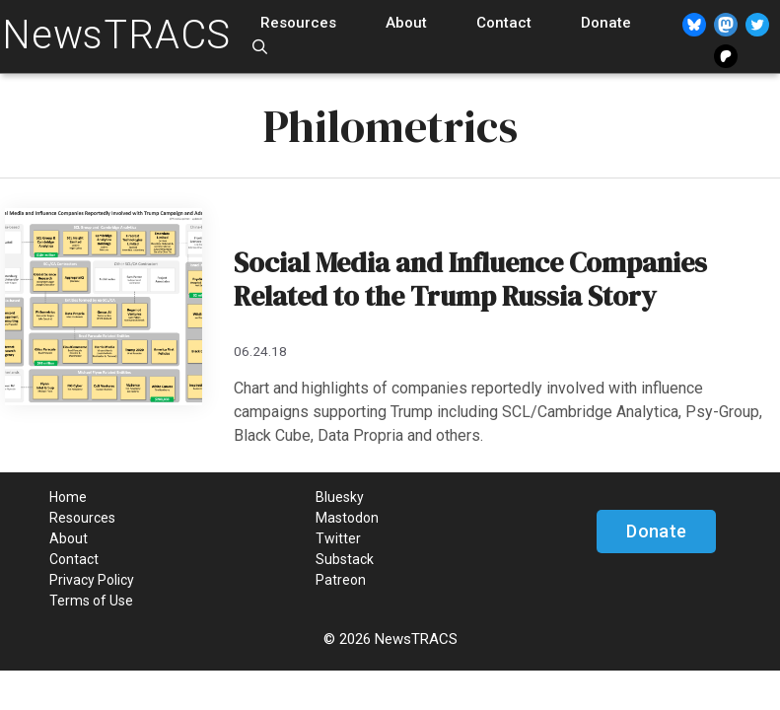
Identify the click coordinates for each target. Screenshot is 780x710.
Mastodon (347, 518)
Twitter (338, 538)
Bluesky (340, 497)
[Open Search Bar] (260, 48)
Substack (345, 559)
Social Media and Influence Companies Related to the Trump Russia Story (470, 279)
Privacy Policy (91, 580)
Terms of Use (91, 600)
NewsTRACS (116, 35)
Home (68, 497)
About (406, 23)
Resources (298, 23)
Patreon (341, 580)
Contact (504, 23)
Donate (606, 23)
